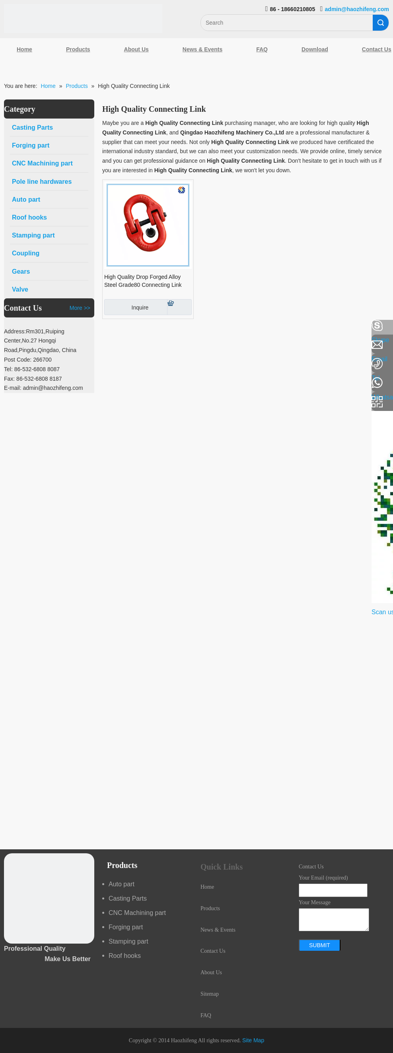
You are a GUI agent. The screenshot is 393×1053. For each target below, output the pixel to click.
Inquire (126, 307)
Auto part (121, 884)
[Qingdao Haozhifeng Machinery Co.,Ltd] (83, 18)
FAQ (262, 49)
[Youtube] (9, 389)
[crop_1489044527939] (49, 898)
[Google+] (9, 368)
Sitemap (209, 994)
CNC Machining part (137, 912)
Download (315, 49)
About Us (136, 49)
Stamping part (128, 941)
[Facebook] (9, 325)
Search (381, 23)
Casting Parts (128, 898)
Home (24, 49)
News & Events (202, 49)
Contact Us (213, 951)
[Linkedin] (9, 346)
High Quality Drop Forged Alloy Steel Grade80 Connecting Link (143, 281)
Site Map (253, 1040)
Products (78, 49)
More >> (80, 308)
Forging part (126, 927)
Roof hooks (125, 955)
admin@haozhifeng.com (357, 9)
